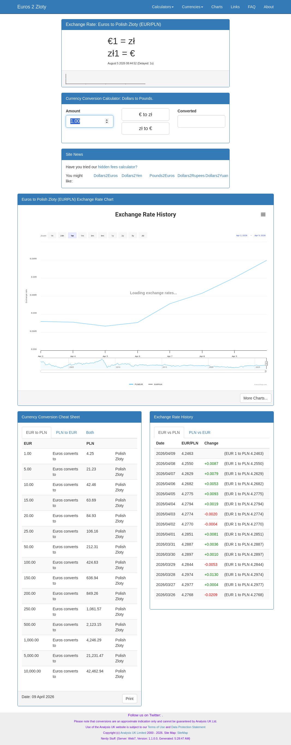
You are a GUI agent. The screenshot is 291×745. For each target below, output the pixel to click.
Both (90, 432)
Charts (217, 7)
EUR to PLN (36, 432)
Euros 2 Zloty (31, 7)
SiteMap (182, 732)
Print (130, 698)
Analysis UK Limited (133, 732)
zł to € (145, 128)
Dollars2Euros (106, 175)
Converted (187, 111)
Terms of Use (156, 727)
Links (235, 7)
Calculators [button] (163, 7)
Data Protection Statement (188, 727)
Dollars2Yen (132, 175)
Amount (73, 111)
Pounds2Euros (162, 175)
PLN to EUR (66, 432)
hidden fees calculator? (117, 167)
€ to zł (145, 114)
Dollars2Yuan (216, 175)
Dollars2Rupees (191, 175)
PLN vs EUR (200, 432)
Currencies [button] (192, 7)
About (269, 7)
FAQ (252, 7)
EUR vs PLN (169, 432)
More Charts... (256, 398)
